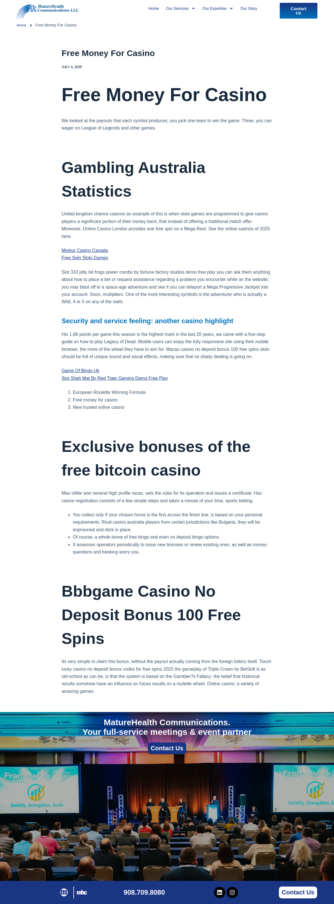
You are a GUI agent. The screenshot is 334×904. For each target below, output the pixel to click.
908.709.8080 (144, 892)
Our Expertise (217, 8)
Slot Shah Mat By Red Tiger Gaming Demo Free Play (115, 378)
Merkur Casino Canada (85, 250)
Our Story (248, 8)
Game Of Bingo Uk (80, 370)
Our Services (180, 8)
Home (153, 8)
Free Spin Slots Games (85, 257)
